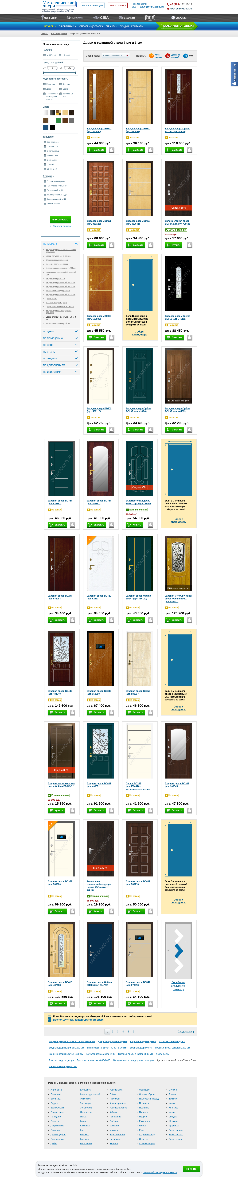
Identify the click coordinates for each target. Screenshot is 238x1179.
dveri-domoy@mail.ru (181, 8)
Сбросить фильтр (61, 226)
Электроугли (175, 1139)
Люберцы (114, 1121)
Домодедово (57, 1139)
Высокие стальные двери (57, 264)
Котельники (86, 1143)
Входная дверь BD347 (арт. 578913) (138, 983)
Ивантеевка (86, 1112)
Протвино (144, 1107)
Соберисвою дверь (139, 333)
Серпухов (144, 1139)
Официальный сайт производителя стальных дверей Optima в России (58, 10)
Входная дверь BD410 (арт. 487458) (60, 983)
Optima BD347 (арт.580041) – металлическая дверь (138, 786)
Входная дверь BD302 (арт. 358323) (99, 222)
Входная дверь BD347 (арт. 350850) (99, 130)
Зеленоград (86, 1107)
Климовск (85, 1125)
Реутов (142, 1125)
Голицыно (56, 1116)
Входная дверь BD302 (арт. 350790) (99, 692)
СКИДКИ (124, 26)
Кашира (84, 1121)
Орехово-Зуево (147, 1094)
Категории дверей (59, 34)
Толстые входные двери (56, 302)
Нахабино (115, 1139)
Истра (83, 1116)
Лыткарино (115, 1116)
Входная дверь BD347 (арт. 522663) (60, 502)
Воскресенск (57, 1112)
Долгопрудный (58, 1134)
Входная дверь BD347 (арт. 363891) (99, 502)
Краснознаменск (118, 1107)
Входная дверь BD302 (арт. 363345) (177, 784)
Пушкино (143, 1112)
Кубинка (114, 1112)
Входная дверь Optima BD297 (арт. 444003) (177, 410)
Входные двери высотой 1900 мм (60, 286)
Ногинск (114, 1143)
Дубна (54, 1143)
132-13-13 (181, 4)
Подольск (144, 1103)
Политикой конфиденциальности (160, 1172)
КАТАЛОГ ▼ (50, 26)
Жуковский (85, 1098)
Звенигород (86, 1103)
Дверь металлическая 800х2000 (60, 306)
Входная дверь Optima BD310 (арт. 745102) (177, 317)
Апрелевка (56, 1089)
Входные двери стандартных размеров (133, 1060)
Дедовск (55, 1121)
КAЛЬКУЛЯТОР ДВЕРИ (178, 25)
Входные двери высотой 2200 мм (60, 282)
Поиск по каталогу (56, 44)
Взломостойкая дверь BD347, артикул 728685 (177, 222)
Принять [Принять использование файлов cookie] (191, 1168)
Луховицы (115, 1098)
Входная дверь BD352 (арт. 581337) (138, 692)
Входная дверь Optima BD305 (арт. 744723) (99, 983)
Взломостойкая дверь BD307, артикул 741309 (138, 502)
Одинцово (144, 1089)
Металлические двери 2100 (58, 290)
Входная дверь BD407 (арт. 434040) (60, 692)
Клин (82, 1130)
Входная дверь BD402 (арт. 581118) (99, 410)
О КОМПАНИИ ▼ (68, 26)
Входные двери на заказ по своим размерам (72, 1041)
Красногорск (116, 1089)
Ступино (173, 1089)
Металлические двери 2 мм (58, 323)
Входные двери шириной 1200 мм (61, 268)
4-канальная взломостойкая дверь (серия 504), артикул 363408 (99, 885)
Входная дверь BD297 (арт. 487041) (138, 222)
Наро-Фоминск (117, 1134)
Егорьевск (85, 1089)
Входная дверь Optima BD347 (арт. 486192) (138, 597)
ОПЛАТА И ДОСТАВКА (91, 26)
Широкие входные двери (57, 260)
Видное (55, 1103)
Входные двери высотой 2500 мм (60, 294)
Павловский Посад (149, 1098)
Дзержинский (57, 1125)
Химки (172, 1103)
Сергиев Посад (147, 1134)
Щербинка (174, 1125)
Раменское (145, 1121)
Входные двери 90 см (55, 278)
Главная (44, 34)
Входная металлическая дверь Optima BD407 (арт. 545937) (178, 598)
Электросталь (176, 1134)
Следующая (185, 1031)
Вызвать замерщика (92, 5)
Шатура (172, 1116)
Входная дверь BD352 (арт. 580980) (60, 882)
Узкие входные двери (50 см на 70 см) (107, 1047)
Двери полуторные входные (58, 256)
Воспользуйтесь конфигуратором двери (78, 1019)
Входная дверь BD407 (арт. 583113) (138, 882)
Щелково (173, 1121)
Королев (84, 1139)
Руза (141, 1130)
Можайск (114, 1125)
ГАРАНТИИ (111, 26)
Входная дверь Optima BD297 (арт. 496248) (138, 410)
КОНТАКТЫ (137, 26)
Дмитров (55, 1130)
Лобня (113, 1094)
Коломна (84, 1134)
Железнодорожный (90, 1094)
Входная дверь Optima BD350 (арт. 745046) (177, 130)
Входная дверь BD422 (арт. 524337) (99, 597)
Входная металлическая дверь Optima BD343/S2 (61, 784)
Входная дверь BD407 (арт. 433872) (99, 784)
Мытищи (114, 1130)
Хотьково (173, 1107)
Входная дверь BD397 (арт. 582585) (99, 317)
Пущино (143, 1116)
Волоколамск (57, 1107)
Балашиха (56, 1094)
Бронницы (56, 1098)
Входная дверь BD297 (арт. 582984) (60, 597)
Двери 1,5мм (51, 298)
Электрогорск (176, 1130)
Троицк (172, 1094)
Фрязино (173, 1098)
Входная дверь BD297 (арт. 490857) (138, 130)
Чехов (172, 1112)
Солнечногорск (147, 1143)
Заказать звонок (117, 5)
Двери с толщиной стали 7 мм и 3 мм (176, 1060)
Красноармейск (118, 1103)
